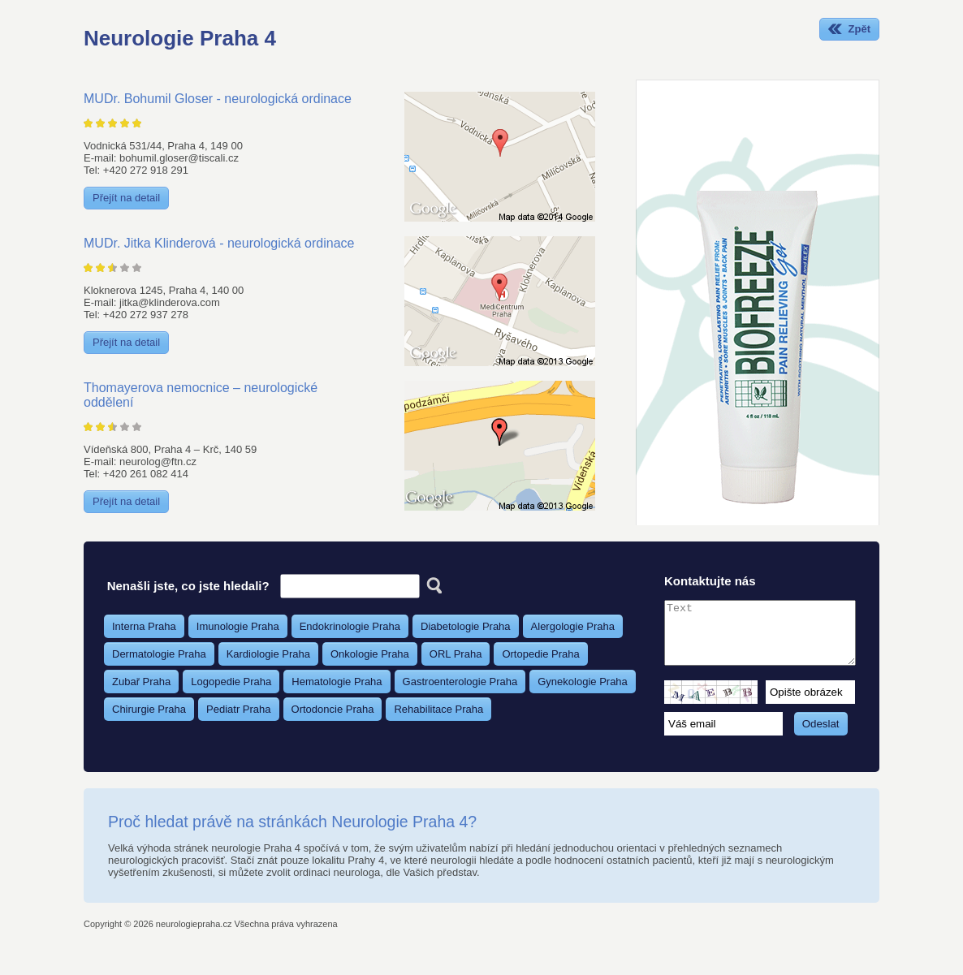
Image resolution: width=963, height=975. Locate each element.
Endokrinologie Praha (350, 626)
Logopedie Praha (231, 681)
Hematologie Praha (336, 681)
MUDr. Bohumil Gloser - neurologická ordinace (218, 99)
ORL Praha (456, 654)
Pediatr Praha (238, 709)
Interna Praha (144, 626)
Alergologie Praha (573, 626)
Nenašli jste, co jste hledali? (188, 586)
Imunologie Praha (237, 626)
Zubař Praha (141, 681)
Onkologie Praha (369, 654)
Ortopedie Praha (540, 654)
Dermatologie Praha (159, 654)
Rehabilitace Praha (438, 709)
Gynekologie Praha (583, 681)
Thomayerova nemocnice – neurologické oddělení (200, 395)
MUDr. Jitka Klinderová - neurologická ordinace (219, 243)
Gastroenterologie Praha (460, 681)
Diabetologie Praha (466, 626)
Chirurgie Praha (149, 709)
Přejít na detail (126, 198)
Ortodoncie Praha (332, 709)
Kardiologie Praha (268, 654)
